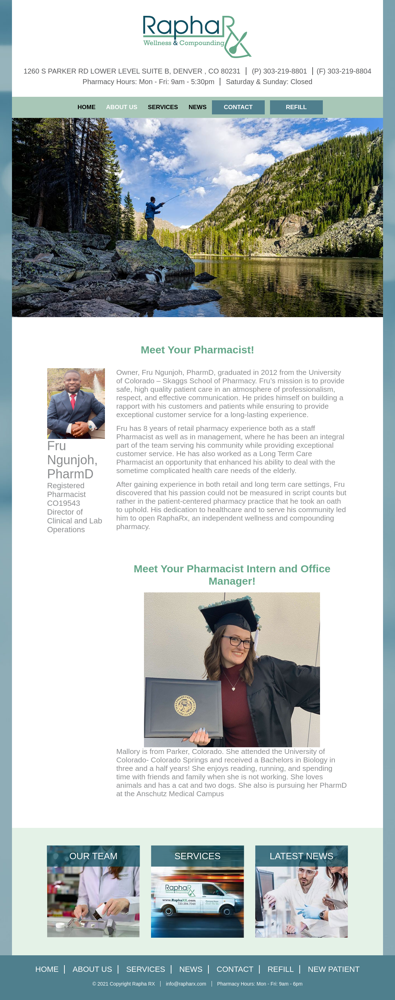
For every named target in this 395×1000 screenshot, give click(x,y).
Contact (238, 107)
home (46, 969)
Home (86, 107)
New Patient (334, 969)
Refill (296, 107)
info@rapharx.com (186, 984)
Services (163, 107)
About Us (121, 107)
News (198, 107)
